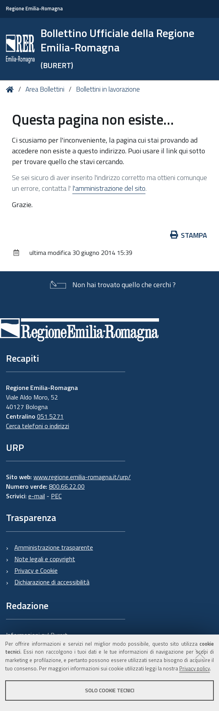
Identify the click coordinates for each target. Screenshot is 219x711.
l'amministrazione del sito (108, 188)
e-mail (36, 496)
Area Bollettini (44, 89)
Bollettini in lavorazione (108, 89)
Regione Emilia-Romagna (34, 8)
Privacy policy (194, 668)
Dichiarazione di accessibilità (51, 582)
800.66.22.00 (67, 486)
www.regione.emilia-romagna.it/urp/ (82, 477)
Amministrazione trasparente (53, 547)
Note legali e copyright (44, 559)
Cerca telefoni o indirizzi (37, 426)
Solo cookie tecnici (109, 690)
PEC (56, 496)
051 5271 (50, 416)
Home (11, 89)
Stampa (188, 235)
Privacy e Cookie (36, 570)
